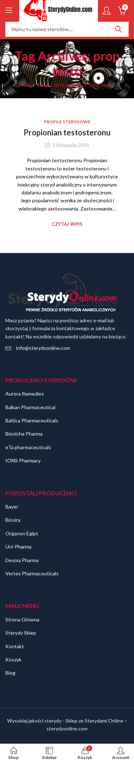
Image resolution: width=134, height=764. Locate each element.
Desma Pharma (22, 560)
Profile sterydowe (67, 121)
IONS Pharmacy (23, 460)
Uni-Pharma (18, 547)
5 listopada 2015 (71, 145)
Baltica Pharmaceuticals (31, 420)
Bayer (11, 506)
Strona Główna (22, 619)
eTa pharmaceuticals (28, 447)
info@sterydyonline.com (43, 348)
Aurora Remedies (24, 394)
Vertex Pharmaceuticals (32, 573)
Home (25, 85)
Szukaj (118, 29)
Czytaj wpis (67, 224)
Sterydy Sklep (20, 633)
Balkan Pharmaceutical (30, 407)
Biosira (12, 520)
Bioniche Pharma (24, 434)
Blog (43, 85)
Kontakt (14, 646)
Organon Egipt (21, 533)
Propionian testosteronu (67, 132)
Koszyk (13, 659)
